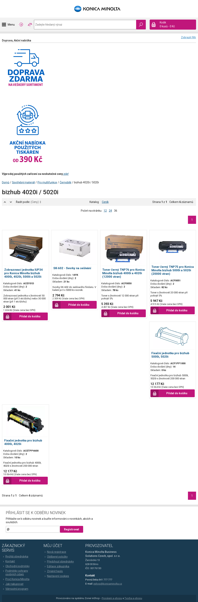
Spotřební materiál (23, 182)
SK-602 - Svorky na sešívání (72, 268)
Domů (5, 182)
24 (110, 210)
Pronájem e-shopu (112, 598)
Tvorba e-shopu (133, 598)
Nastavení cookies (56, 576)
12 (105, 210)
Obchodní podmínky (16, 566)
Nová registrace (55, 551)
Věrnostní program (15, 588)
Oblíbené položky (56, 556)
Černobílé (65, 182)
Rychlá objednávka (15, 556)
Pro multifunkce (47, 182)
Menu (11, 24)
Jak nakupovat (12, 584)
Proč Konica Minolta (15, 579)
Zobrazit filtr (188, 37)
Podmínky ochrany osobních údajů (15, 572)
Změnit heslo (53, 571)
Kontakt (8, 561)
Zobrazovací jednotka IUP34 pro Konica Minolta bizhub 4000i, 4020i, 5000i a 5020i (23, 273)
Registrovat (71, 529)
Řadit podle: (27, 202)
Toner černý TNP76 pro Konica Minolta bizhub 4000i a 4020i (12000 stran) (123, 273)
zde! (66, 173)
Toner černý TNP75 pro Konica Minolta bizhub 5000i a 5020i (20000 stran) (172, 270)
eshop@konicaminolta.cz (107, 583)
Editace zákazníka (56, 566)
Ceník (105, 202)
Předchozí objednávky (59, 561)
